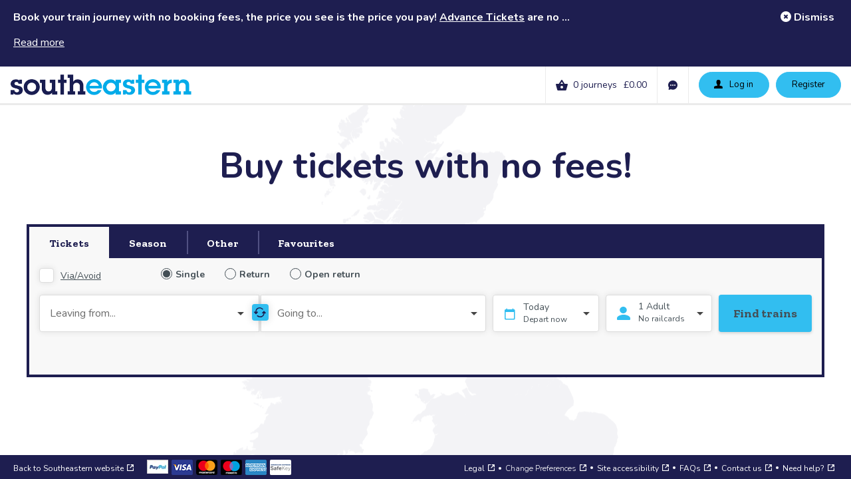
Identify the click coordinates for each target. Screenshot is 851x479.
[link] (632, 85)
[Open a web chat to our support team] (818, 446)
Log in (733, 83)
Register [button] (808, 84)
